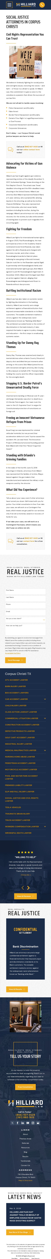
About (25, 1134)
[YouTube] (28, 1123)
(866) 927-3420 (31, 147)
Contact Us (25, 1165)
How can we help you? (14, 626)
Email (8, 611)
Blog (25, 1152)
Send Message (15, 660)
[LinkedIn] (22, 1123)
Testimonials (25, 1161)
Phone (8, 604)
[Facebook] (17, 1123)
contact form (28, 541)
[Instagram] (33, 1123)
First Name (10, 590)
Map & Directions (25, 1180)
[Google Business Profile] (38, 1123)
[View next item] (28, 888)
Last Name (10, 597)
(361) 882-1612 (25, 1117)
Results (25, 1156)
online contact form (31, 150)
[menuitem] (25, 680)
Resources (25, 1147)
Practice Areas (25, 1139)
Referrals (25, 1143)
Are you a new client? (13, 618)
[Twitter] (12, 1123)
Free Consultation (25, 1087)
